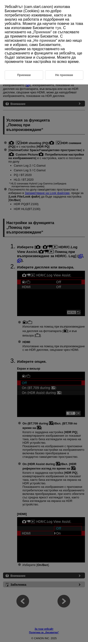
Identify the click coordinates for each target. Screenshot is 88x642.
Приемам (42, 32)
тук (58, 28)
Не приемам (45, 40)
